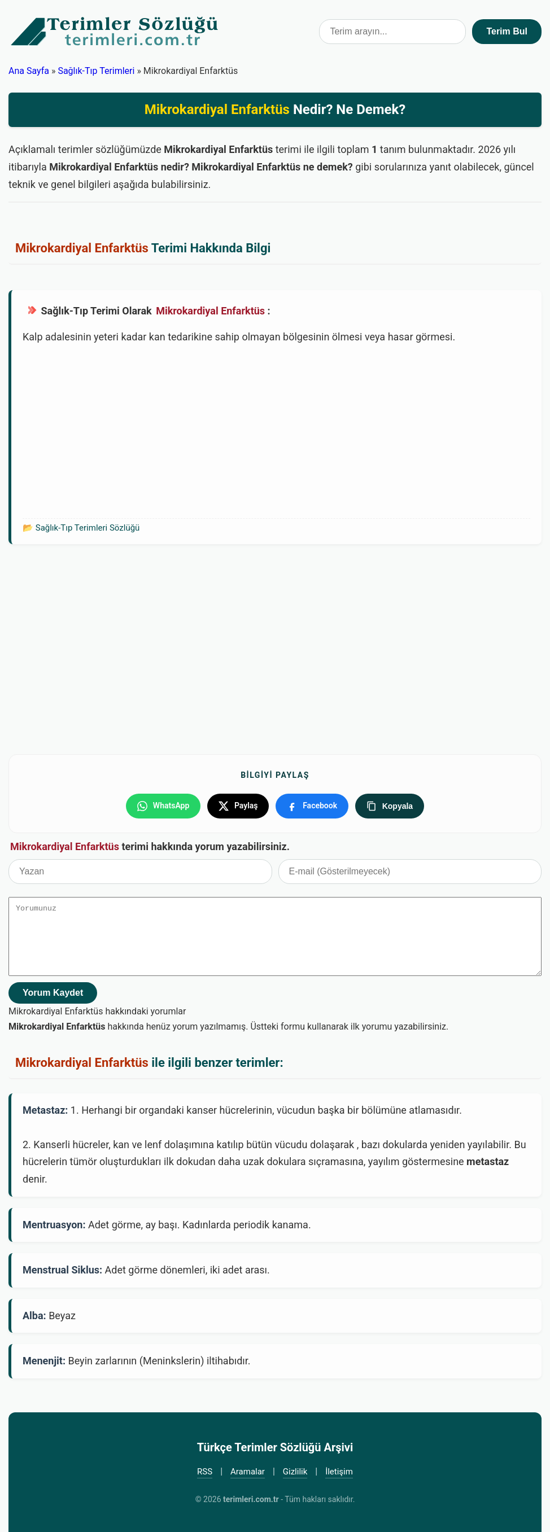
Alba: (34, 1315)
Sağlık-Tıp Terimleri (96, 70)
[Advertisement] (276, 431)
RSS (204, 1472)
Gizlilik (295, 1472)
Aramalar (247, 1472)
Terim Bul (506, 31)
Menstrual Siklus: (62, 1270)
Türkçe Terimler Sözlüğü (115, 31)
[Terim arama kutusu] (392, 31)
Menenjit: (44, 1361)
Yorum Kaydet (53, 992)
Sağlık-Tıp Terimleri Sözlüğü (88, 528)
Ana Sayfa (28, 70)
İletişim (339, 1472)
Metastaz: (45, 1109)
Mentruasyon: (54, 1224)
